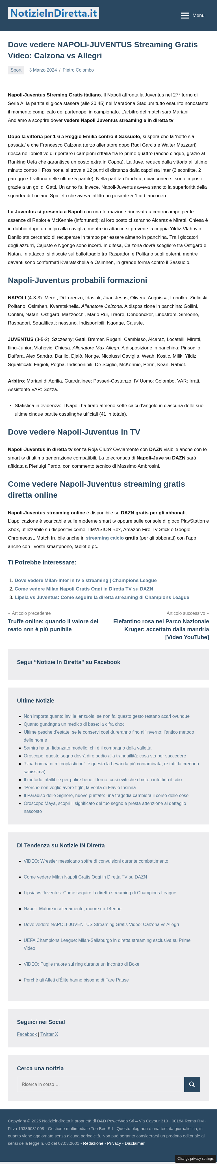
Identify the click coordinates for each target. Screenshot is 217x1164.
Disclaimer (135, 1143)
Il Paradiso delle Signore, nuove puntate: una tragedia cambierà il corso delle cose (106, 795)
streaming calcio (105, 538)
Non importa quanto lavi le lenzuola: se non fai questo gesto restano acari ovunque (107, 716)
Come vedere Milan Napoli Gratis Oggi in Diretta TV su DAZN (84, 589)
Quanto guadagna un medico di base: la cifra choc (74, 724)
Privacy (114, 1143)
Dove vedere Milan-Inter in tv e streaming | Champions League (86, 580)
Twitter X (49, 1034)
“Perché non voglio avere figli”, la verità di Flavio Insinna (80, 787)
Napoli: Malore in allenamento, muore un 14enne (72, 908)
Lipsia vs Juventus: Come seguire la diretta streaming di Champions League (102, 597)
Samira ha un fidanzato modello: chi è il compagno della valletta (87, 748)
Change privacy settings (195, 1159)
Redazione (93, 1143)
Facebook (27, 1034)
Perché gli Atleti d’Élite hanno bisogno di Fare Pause (76, 980)
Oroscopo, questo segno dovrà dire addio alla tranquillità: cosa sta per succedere (105, 755)
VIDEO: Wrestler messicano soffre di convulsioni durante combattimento (96, 861)
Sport (16, 70)
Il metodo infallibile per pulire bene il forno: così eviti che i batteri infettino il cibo (103, 779)
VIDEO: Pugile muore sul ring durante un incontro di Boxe (81, 964)
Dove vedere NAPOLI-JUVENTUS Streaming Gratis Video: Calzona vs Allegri (101, 924)
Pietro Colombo (78, 70)
